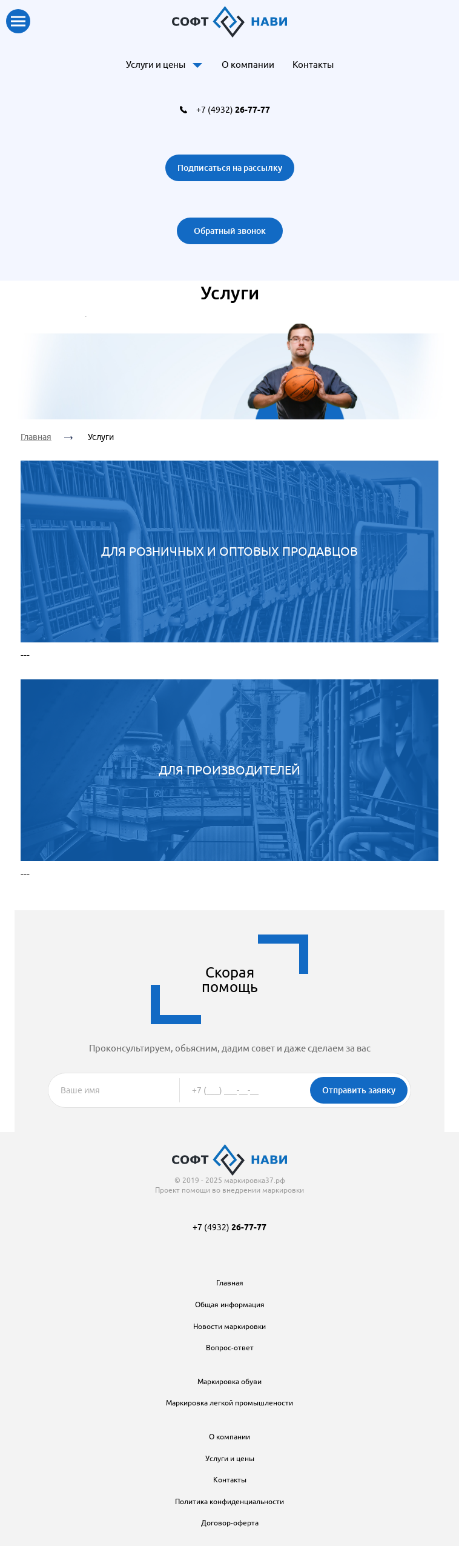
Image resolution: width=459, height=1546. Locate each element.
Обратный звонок (230, 230)
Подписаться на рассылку (229, 167)
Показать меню (18, 21)
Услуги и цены (155, 64)
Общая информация (230, 1304)
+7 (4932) (233, 110)
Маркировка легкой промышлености (229, 1402)
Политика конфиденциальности (229, 1501)
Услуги (101, 437)
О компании (248, 64)
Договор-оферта (230, 1522)
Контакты (313, 64)
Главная (36, 437)
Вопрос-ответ (230, 1347)
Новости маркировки (229, 1326)
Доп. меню (197, 65)
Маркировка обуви (229, 1381)
